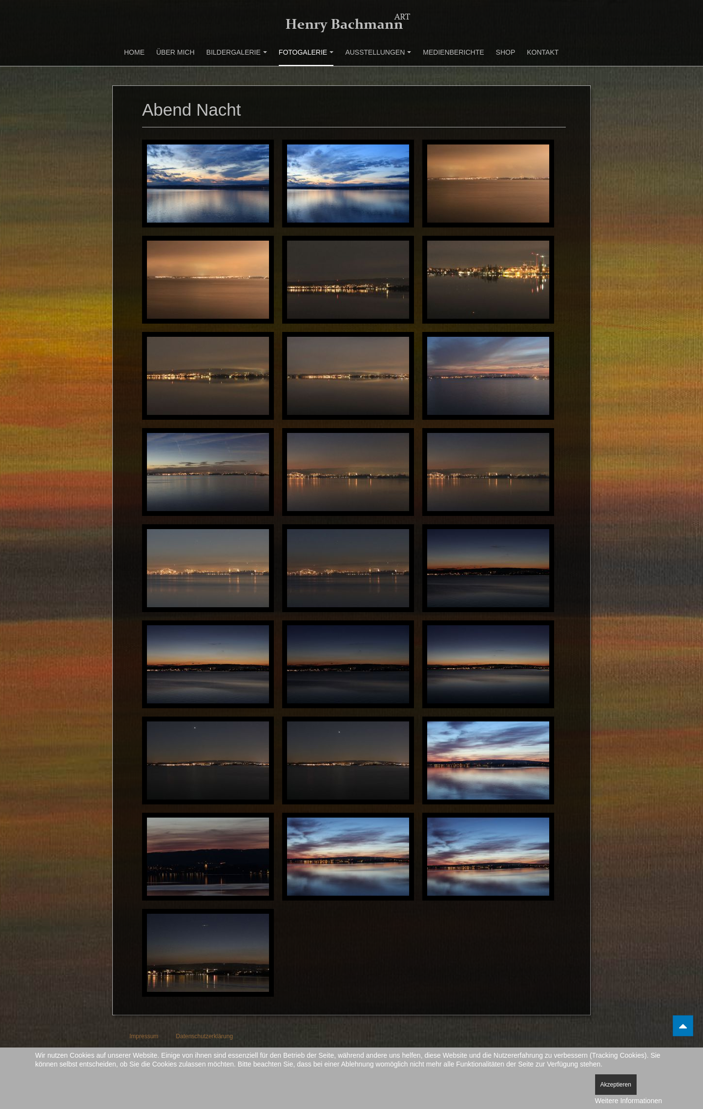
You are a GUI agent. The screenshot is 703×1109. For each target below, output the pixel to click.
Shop (506, 52)
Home (134, 52)
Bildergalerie (237, 52)
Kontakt (542, 52)
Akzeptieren (615, 1084)
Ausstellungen (378, 52)
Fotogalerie (306, 52)
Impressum (143, 1036)
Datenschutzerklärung (204, 1036)
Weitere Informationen (628, 1101)
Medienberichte (453, 52)
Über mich (175, 52)
